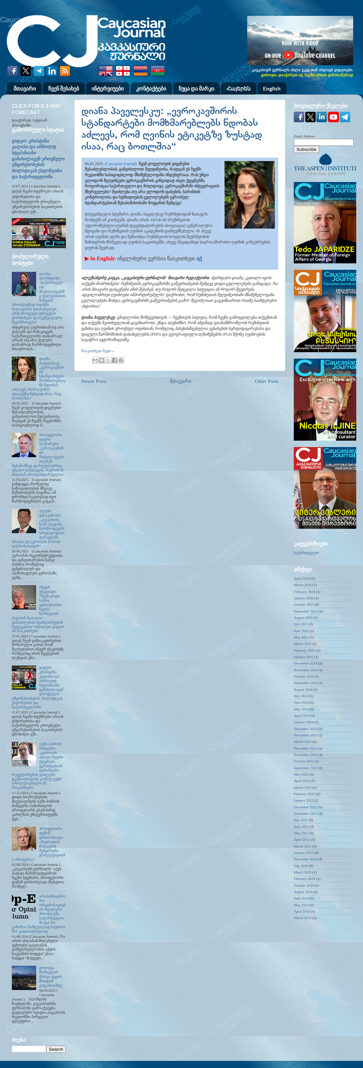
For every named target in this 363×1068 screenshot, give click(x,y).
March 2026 (302, 585)
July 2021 (301, 820)
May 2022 (301, 774)
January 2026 (303, 598)
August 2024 (303, 689)
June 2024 (301, 702)
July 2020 (301, 866)
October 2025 (304, 604)
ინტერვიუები (108, 88)
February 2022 (304, 794)
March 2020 (302, 872)
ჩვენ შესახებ (63, 88)
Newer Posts (94, 381)
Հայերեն (239, 88)
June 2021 (301, 827)
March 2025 (302, 644)
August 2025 (303, 618)
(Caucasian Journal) (121, 163)
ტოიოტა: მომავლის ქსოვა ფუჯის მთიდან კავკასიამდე (50, 976)
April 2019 (302, 911)
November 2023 (305, 735)
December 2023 (305, 729)
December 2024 (305, 663)
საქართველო (306, 553)
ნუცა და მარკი (196, 88)
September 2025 (305, 611)
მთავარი (25, 88)
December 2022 (305, 748)
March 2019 (302, 918)
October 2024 (304, 676)
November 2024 (305, 670)
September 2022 (305, 768)
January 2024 (303, 722)
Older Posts (267, 381)
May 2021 (301, 833)
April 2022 (302, 781)
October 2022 (304, 761)
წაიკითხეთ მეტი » (97, 351)
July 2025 (301, 624)
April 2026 (302, 578)
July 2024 (301, 696)
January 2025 (303, 657)
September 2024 (305, 683)
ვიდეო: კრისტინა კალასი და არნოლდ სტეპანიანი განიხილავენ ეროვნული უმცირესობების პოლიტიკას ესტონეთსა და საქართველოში (38, 159)
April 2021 (302, 839)
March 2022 (302, 787)
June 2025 (301, 631)
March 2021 (302, 846)
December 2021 (305, 807)
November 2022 (305, 755)
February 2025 (304, 650)
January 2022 (303, 800)
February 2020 (304, 879)
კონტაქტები (151, 88)
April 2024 (302, 715)
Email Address (304, 136)
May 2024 (301, 709)
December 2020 (305, 859)
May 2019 (301, 905)
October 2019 (304, 885)
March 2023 (302, 741)
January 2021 (303, 853)
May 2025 (301, 637)
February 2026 (304, 592)
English (272, 88)
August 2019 (303, 892)
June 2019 (301, 898)
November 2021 (305, 813)
